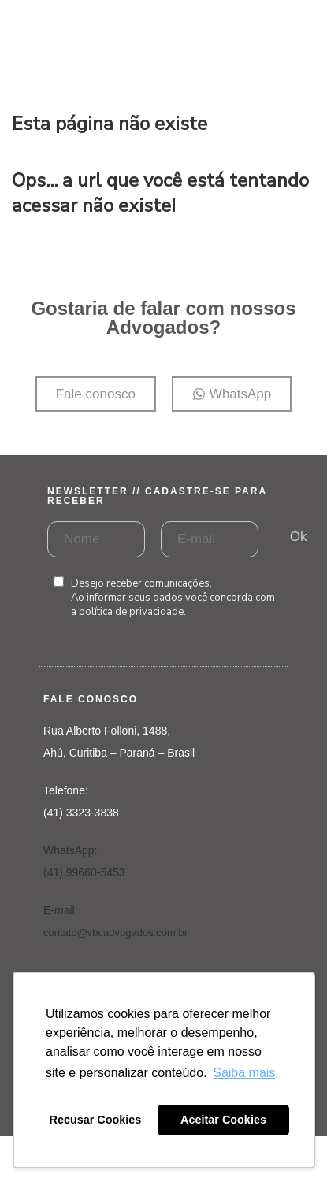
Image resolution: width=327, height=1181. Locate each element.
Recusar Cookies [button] (96, 1119)
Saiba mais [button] (244, 1072)
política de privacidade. (132, 612)
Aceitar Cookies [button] (223, 1119)
